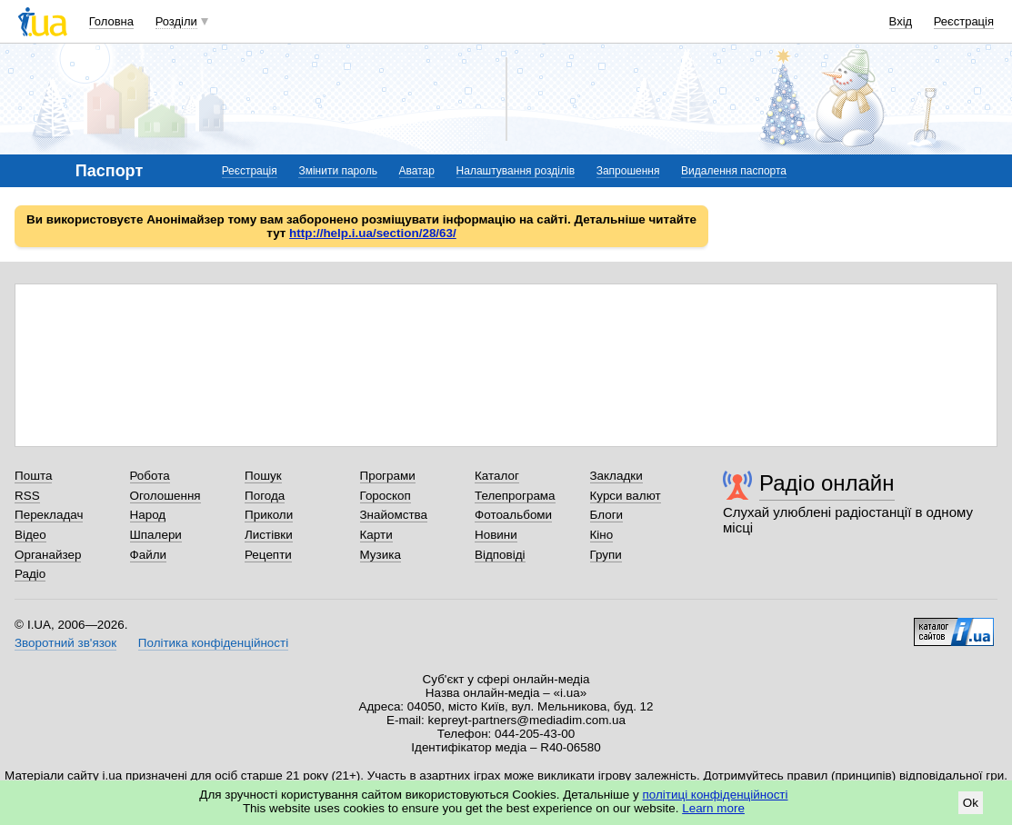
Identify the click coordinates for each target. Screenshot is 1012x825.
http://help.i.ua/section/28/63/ (372, 233)
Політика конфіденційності (213, 643)
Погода (265, 495)
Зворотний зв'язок (65, 643)
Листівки (269, 535)
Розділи (176, 21)
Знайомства (394, 515)
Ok (970, 803)
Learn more (713, 808)
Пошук (263, 475)
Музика (380, 555)
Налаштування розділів (515, 170)
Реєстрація (964, 21)
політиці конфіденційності (715, 794)
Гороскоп (385, 495)
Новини (496, 535)
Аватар (417, 170)
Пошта (33, 475)
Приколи (269, 515)
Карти (376, 535)
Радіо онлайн (827, 483)
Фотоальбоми (513, 515)
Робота (150, 475)
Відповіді (500, 555)
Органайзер (48, 555)
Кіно (602, 535)
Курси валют (625, 495)
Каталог (497, 475)
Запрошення (628, 170)
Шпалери (156, 535)
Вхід (901, 21)
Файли (148, 555)
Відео (30, 535)
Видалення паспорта (734, 170)
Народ (148, 515)
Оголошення (165, 495)
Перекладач (49, 515)
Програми (388, 475)
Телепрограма (515, 495)
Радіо (30, 574)
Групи (606, 555)
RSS (27, 495)
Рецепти (268, 555)
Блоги (607, 515)
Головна (111, 21)
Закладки (616, 475)
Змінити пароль (337, 170)
